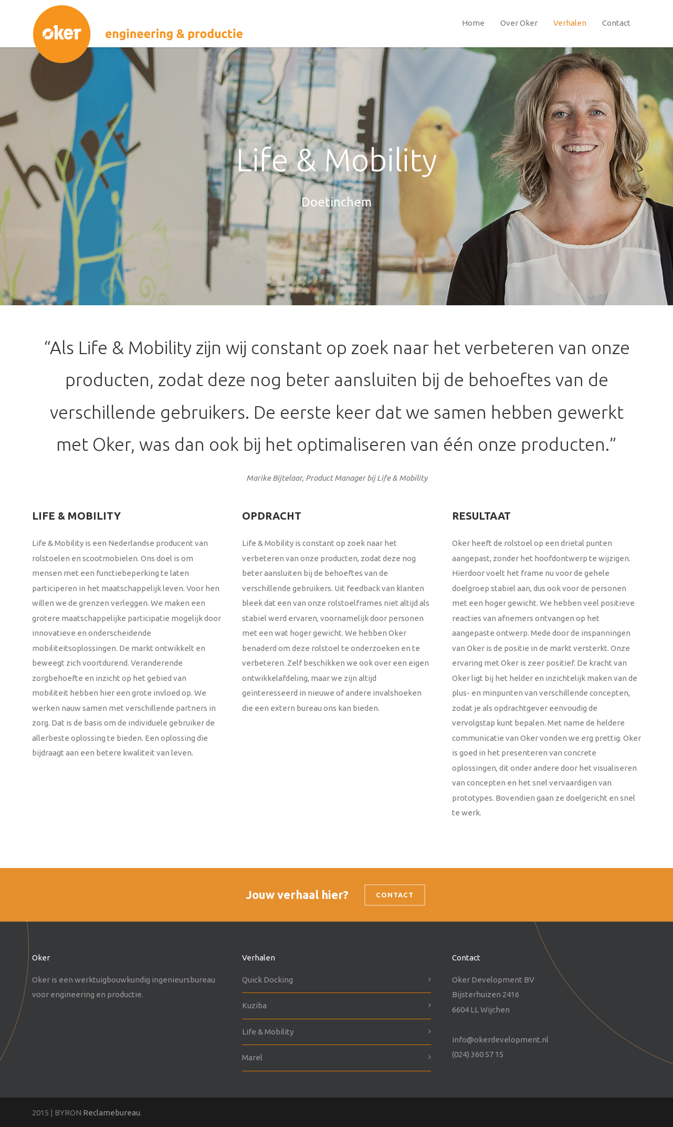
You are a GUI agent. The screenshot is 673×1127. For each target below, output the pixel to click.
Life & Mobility (267, 1031)
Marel (252, 1057)
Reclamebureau (111, 1112)
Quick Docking (267, 979)
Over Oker (519, 22)
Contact (616, 22)
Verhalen (569, 22)
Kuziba (254, 1005)
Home (473, 22)
